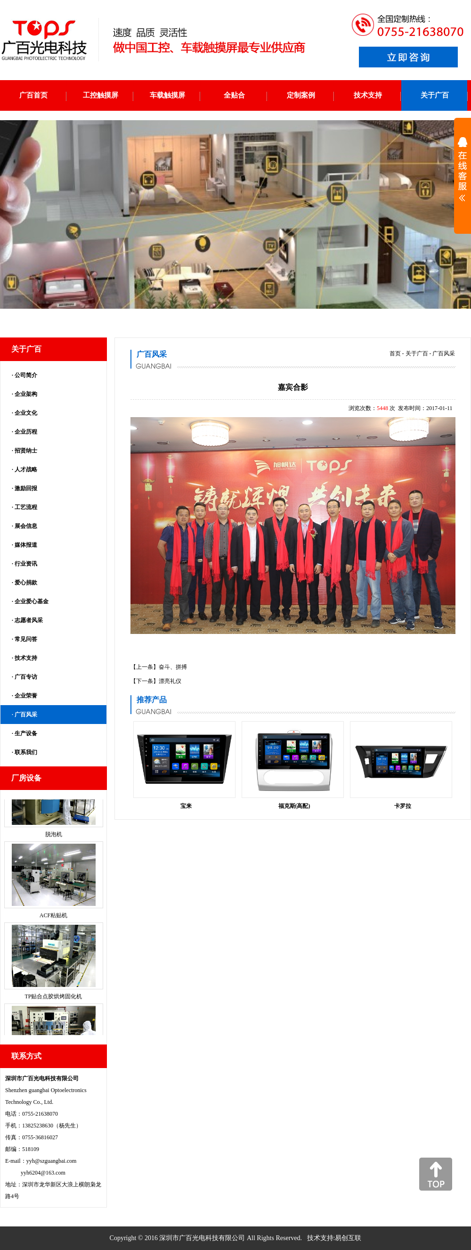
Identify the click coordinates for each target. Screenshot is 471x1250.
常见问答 (26, 639)
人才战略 (26, 469)
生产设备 (26, 733)
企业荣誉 (26, 695)
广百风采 (26, 714)
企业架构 (26, 394)
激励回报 (26, 488)
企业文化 (26, 413)
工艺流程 (26, 507)
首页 (395, 353)
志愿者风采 (29, 620)
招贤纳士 (26, 450)
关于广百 (417, 353)
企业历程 (26, 431)
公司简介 (26, 375)
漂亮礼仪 (170, 681)
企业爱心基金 (32, 601)
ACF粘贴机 (53, 922)
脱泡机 (53, 841)
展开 (462, 175)
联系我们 (26, 752)
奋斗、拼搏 (173, 667)
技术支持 (26, 658)
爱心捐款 (26, 582)
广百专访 (26, 677)
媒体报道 (26, 545)
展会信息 (26, 526)
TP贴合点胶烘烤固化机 (53, 1003)
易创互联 (348, 1238)
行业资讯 (26, 563)
